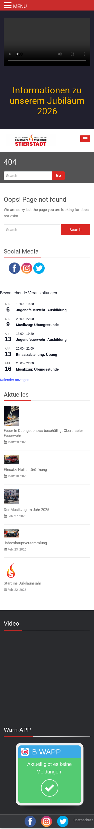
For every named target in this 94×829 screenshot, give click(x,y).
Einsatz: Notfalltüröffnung (25, 469)
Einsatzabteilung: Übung (36, 355)
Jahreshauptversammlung (25, 543)
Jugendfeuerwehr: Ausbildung (41, 310)
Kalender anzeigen (14, 380)
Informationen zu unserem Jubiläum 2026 (47, 101)
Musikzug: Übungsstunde (37, 325)
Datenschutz (83, 820)
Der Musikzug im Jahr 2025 (26, 509)
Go (58, 175)
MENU (20, 6)
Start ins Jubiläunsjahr (22, 583)
